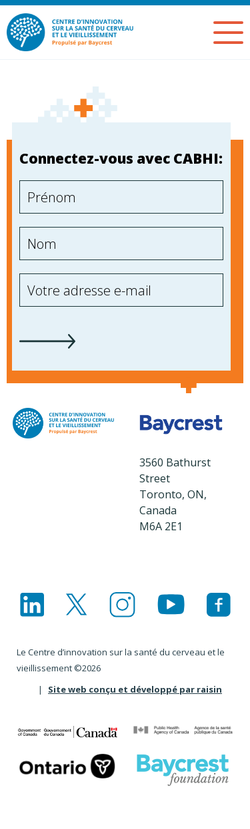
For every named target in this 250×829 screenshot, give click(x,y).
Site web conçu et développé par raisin (135, 689)
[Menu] (228, 32)
